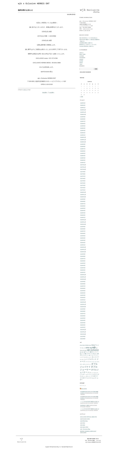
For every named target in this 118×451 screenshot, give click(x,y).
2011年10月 (83, 334)
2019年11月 (83, 112)
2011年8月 (82, 338)
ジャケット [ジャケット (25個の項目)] (92, 359)
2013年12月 (83, 274)
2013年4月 (82, 293)
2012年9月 (82, 309)
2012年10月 (83, 306)
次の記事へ (51, 92)
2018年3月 (82, 158)
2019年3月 (82, 130)
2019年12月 (83, 110)
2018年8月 (82, 146)
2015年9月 (82, 226)
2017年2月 (82, 187)
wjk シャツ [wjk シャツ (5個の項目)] (82, 353)
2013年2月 (82, 297)
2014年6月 (82, 261)
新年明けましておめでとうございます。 (88, 44)
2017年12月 (83, 164)
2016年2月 (82, 215)
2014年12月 (83, 247)
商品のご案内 (82, 54)
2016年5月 (82, 208)
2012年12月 (83, 302)
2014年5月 (82, 263)
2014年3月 (82, 267)
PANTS (81, 62)
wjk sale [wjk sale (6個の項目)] (81, 352)
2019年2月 (82, 132)
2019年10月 (83, 114)
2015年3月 (82, 240)
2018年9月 (82, 144)
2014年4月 (82, 265)
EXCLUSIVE (84, 388)
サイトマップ (83, 385)
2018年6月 (82, 151)
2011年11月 (83, 331)
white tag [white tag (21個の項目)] (89, 348)
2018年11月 (83, 139)
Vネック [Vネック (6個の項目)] (83, 347)
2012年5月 (82, 318)
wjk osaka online (84, 427)
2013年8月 (82, 283)
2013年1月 (82, 299)
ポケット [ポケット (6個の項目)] (83, 376)
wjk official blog (83, 421)
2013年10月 (83, 279)
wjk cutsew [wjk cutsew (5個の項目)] (84, 350)
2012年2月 (82, 325)
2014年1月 (82, 272)
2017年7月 (82, 176)
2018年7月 (82, 148)
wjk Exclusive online (85, 419)
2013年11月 (83, 277)
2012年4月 (82, 320)
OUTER (81, 61)
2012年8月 (82, 311)
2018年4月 (82, 155)
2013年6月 (82, 288)
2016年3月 (82, 212)
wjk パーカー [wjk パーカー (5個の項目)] (91, 355)
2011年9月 (82, 336)
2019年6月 (82, 123)
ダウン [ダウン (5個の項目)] (81, 364)
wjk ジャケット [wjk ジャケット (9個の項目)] (88, 353)
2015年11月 (83, 222)
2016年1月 (82, 217)
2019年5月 (82, 126)
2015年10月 (83, 224)
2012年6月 (82, 315)
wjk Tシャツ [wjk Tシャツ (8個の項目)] (86, 352)
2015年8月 (82, 229)
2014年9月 (82, 254)
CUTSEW (81, 56)
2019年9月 (82, 116)
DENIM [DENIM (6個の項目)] (86, 345)
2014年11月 (83, 249)
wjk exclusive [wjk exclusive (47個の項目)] (93, 350)
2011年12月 (83, 329)
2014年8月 (82, 256)
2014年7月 (82, 258)
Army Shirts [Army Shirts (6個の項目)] (82, 345)
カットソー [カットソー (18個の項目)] (95, 357)
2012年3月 (82, 322)
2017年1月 (82, 190)
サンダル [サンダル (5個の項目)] (82, 359)
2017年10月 (83, 169)
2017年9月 (82, 171)
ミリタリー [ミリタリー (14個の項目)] (94, 376)
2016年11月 (83, 194)
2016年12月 (83, 192)
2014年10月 (83, 251)
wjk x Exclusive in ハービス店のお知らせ (88, 37)
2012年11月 (83, 304)
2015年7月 (82, 231)
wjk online (82, 423)
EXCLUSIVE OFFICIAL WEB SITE (88, 416)
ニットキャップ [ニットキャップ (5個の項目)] (95, 372)
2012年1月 (82, 327)
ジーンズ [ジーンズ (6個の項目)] (87, 361)
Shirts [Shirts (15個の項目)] (93, 345)
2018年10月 (83, 142)
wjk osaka (82, 425)
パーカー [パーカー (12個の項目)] (82, 374)
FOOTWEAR (82, 57)
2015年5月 (82, 235)
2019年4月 (82, 128)
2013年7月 (82, 286)
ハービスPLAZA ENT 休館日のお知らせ (89, 401)
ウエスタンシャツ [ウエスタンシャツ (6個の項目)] (87, 357)
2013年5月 (82, 290)
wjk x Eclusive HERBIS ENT (33, 3)
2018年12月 (83, 137)
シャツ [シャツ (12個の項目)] (86, 359)
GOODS (81, 59)
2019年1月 (82, 135)
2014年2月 (82, 270)
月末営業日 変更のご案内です (86, 42)
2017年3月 (82, 185)
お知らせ (25, 89)
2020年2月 (82, 105)
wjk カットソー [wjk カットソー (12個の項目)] (94, 352)
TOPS (80, 64)
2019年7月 (82, 121)
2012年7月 (82, 313)
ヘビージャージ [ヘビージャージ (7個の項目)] (89, 374)
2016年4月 (82, 210)
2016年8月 (82, 201)
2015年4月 (82, 238)
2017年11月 (83, 167)
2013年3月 (82, 295)
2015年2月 (82, 242)
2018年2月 (82, 160)
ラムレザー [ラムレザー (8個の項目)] (94, 378)
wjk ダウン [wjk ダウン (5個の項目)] (95, 353)
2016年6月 (82, 206)
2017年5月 (82, 180)
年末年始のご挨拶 (84, 405)
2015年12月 (83, 219)
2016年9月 (82, 199)
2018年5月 (82, 153)
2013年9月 (82, 281)
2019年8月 (82, 119)
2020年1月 (82, 107)
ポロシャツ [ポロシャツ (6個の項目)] (88, 376)
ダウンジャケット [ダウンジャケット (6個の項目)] (87, 364)
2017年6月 (82, 178)
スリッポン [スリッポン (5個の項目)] (97, 361)
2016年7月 (82, 203)
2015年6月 (82, 233)
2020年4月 (82, 103)
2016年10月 (83, 196)
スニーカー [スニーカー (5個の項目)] (92, 361)
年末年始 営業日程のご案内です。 (86, 46)
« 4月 (81, 96)
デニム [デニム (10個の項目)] (89, 372)
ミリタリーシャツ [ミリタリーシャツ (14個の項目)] (85, 378)
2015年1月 (82, 245)
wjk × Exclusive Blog (85, 429)
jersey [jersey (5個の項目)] (90, 345)
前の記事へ (44, 92)
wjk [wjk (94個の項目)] (94, 347)
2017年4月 (82, 183)
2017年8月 (82, 174)
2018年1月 (82, 162)
